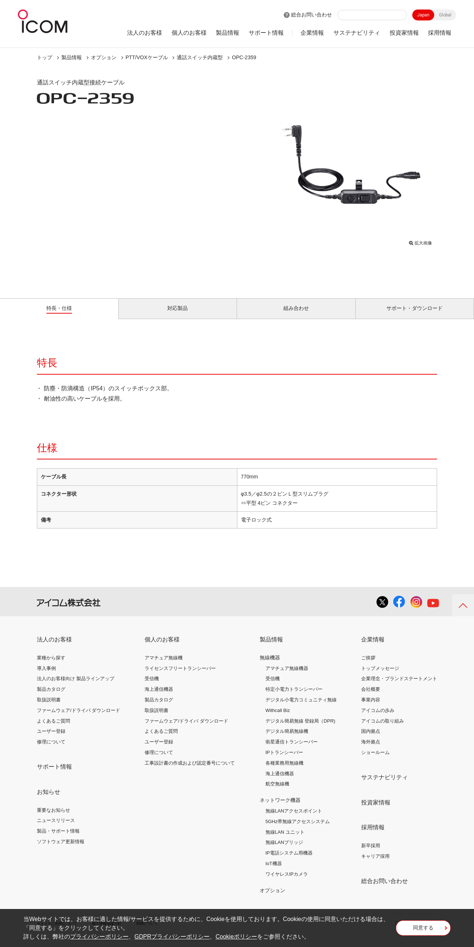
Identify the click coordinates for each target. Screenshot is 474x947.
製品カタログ (51, 697)
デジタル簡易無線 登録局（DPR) (300, 729)
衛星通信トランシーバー (291, 750)
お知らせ (48, 800)
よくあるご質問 (53, 729)
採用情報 (439, 33)
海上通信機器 (159, 697)
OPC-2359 (244, 57)
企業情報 (312, 33)
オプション (103, 57)
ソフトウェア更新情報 (60, 850)
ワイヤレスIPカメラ (286, 882)
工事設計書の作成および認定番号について (190, 771)
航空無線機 (277, 792)
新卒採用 (370, 854)
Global (445, 15)
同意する (423, 930)
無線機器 (270, 666)
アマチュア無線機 (164, 666)
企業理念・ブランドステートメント (399, 687)
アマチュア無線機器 (286, 676)
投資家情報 (404, 33)
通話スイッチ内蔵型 (200, 57)
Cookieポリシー (236, 936)
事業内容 (370, 708)
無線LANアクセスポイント (293, 819)
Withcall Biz (277, 718)
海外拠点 (370, 750)
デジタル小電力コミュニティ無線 (301, 708)
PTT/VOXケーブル (147, 57)
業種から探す (51, 666)
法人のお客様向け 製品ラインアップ (75, 687)
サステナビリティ (356, 33)
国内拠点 (370, 739)
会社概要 (370, 697)
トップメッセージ (380, 676)
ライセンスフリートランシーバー (180, 676)
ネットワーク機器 (280, 808)
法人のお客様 (144, 33)
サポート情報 (266, 33)
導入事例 (46, 676)
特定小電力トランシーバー (293, 697)
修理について (51, 750)
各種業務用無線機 (284, 771)
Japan (423, 15)
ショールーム (375, 761)
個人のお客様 (189, 33)
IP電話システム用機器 (289, 861)
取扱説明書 (49, 708)
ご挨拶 (368, 666)
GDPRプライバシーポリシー (172, 936)
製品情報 (227, 33)
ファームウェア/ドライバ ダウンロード (78, 718)
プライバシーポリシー (99, 936)
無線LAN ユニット (285, 840)
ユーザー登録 (51, 739)
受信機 (152, 687)
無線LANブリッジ (284, 850)
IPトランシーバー (284, 761)
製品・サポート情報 (58, 839)
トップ (44, 57)
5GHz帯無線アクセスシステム (297, 830)
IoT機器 (273, 872)
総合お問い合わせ (311, 15)
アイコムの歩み (377, 718)
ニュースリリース (56, 829)
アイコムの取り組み (382, 729)
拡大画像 (420, 241)
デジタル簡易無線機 (286, 739)
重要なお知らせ (53, 818)
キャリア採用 (375, 864)
